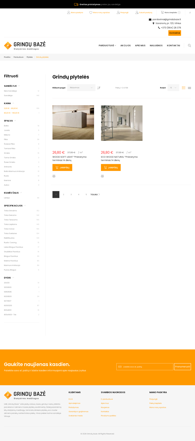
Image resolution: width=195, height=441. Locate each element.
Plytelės (30, 57)
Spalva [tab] (8, 120)
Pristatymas (74, 407)
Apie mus (105, 403)
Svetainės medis (76, 415)
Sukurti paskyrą (145, 12)
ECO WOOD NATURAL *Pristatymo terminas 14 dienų (119, 158)
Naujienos (105, 407)
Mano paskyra (77, 12)
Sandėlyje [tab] (10, 86)
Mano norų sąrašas (101, 12)
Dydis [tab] (7, 277)
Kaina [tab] (7, 103)
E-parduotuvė (107, 399)
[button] (54, 176)
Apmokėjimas (74, 403)
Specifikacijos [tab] (13, 205)
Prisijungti (124, 12)
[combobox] (81, 87)
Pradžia (7, 57)
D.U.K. (71, 399)
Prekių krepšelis (155, 403)
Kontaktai (174, 33)
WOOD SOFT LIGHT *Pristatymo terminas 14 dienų (69, 158)
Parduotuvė (18, 57)
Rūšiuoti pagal (58, 88)
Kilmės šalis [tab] (11, 192)
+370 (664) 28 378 (171, 27)
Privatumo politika (108, 415)
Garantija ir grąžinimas (78, 411)
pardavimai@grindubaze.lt (166, 19)
